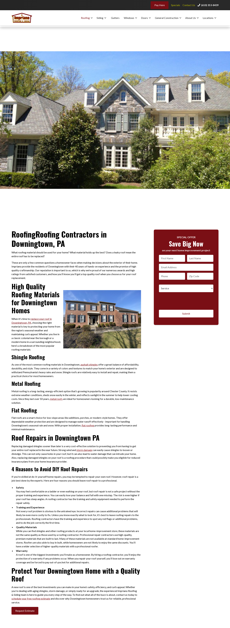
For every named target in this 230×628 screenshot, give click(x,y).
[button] (87, 18)
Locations (208, 17)
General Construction (166, 17)
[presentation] (183, 300)
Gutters (115, 17)
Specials (175, 5)
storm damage (84, 449)
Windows (129, 17)
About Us (190, 17)
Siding (100, 17)
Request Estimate (24, 610)
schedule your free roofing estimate (31, 598)
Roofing (85, 17)
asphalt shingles (89, 364)
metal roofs (56, 398)
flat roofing (88, 425)
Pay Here (159, 5)
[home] (24, 18)
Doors (144, 17)
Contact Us (189, 5)
